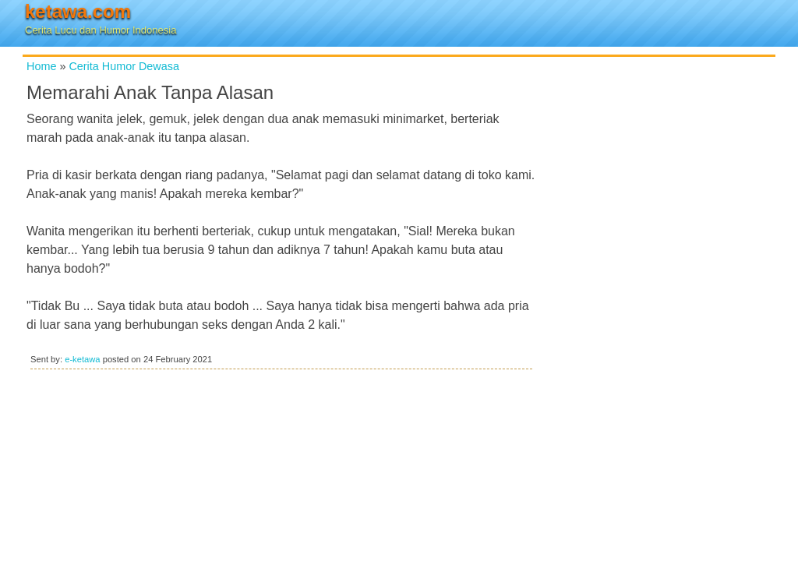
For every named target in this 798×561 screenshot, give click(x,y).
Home (41, 66)
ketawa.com (78, 11)
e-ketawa (82, 359)
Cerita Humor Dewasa (124, 66)
